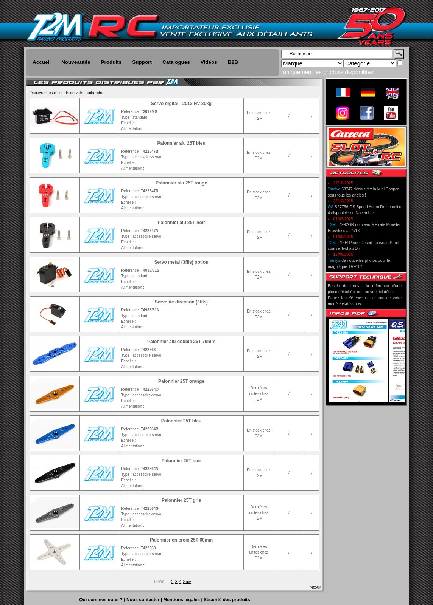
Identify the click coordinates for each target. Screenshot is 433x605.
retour (315, 587)
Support (142, 62)
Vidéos (209, 62)
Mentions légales (182, 599)
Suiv (187, 581)
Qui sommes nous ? (101, 599)
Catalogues (176, 62)
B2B (233, 62)
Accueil (42, 62)
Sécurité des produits (227, 599)
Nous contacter (143, 599)
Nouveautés (75, 62)
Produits (111, 62)
